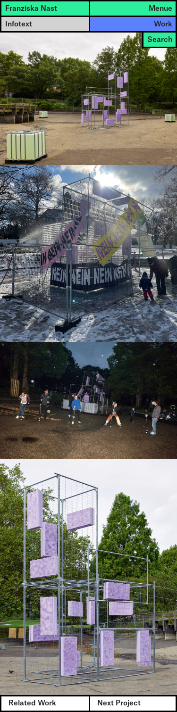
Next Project (119, 703)
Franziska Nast (31, 8)
